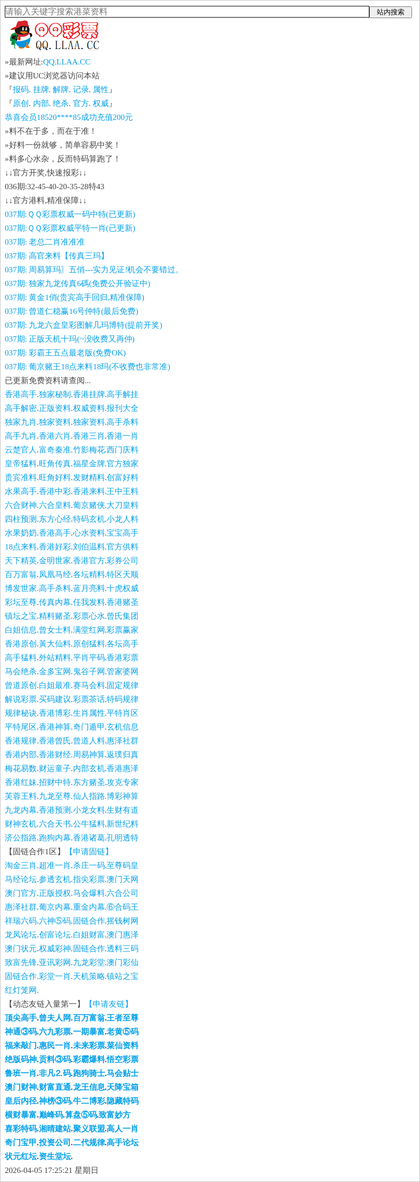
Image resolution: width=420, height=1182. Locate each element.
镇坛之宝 (21, 616)
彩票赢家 (123, 630)
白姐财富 (89, 934)
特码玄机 (89, 519)
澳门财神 (21, 1087)
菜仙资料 (123, 1045)
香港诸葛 (89, 837)
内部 (41, 103)
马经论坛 (21, 879)
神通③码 (21, 1031)
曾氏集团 (123, 616)
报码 (21, 89)
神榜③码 (55, 1101)
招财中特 (55, 782)
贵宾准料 (21, 477)
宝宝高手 (123, 533)
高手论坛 (123, 1142)
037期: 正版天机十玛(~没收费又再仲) (70, 339)
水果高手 (21, 491)
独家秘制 (55, 394)
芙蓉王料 (21, 796)
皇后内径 (21, 1101)
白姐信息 (21, 630)
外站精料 (55, 657)
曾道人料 (89, 740)
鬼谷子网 (89, 671)
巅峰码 (51, 1115)
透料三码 (123, 948)
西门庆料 (123, 450)
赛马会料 (89, 685)
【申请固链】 (89, 851)
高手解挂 (123, 394)
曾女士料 (55, 630)
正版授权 (55, 893)
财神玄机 (21, 824)
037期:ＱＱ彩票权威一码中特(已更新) (70, 214)
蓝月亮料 (89, 588)
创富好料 (123, 477)
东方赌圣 (89, 782)
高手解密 (21, 408)
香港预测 (55, 810)
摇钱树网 (123, 921)
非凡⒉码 (55, 1073)
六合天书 (55, 824)
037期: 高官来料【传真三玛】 (57, 256)
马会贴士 (123, 1073)
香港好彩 (55, 547)
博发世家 (21, 588)
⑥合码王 (123, 907)
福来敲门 (21, 1045)
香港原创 (21, 643)
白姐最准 (55, 685)
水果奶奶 (21, 533)
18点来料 (21, 547)
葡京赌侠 (89, 505)
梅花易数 (21, 768)
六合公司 (123, 893)
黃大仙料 (55, 643)
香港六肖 (55, 436)
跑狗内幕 (55, 837)
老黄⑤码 (123, 1031)
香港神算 (55, 727)
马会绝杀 (21, 671)
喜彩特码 (21, 1128)
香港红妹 (21, 782)
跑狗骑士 (89, 1073)
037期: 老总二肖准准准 (45, 242)
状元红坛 (21, 1156)
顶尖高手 (21, 1018)
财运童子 (55, 768)
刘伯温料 (89, 547)
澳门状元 (21, 948)
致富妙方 (115, 1115)
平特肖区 (123, 713)
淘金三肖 (21, 865)
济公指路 (21, 837)
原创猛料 (89, 643)
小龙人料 (123, 519)
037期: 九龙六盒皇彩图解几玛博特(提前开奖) (83, 325)
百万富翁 (21, 574)
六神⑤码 (55, 921)
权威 (101, 103)
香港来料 (89, 491)
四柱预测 (21, 519)
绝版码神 (21, 1059)
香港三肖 (89, 436)
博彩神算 (123, 796)
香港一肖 (123, 436)
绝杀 (61, 103)
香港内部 (21, 754)
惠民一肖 (55, 1045)
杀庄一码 (89, 865)
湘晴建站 (55, 1128)
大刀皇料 (123, 505)
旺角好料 (55, 477)
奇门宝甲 (21, 1142)
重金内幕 (89, 907)
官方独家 (123, 463)
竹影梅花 (89, 450)
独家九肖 (21, 422)
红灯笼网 (21, 990)
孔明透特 (123, 837)
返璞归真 (123, 754)
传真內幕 (55, 602)
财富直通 (55, 1087)
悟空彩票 (123, 1059)
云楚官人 (21, 450)
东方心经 (55, 519)
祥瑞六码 (21, 921)
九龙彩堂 (89, 962)
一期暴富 (89, 1031)
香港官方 (89, 560)
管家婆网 (123, 671)
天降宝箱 (123, 1087)
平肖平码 (89, 657)
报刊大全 (123, 408)
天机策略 (89, 976)
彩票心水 (89, 616)
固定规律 (123, 685)
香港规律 (21, 740)
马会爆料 (89, 893)
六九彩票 (55, 1031)
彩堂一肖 (55, 976)
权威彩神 (55, 948)
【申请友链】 (109, 1004)
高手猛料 (21, 657)
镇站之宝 (123, 976)
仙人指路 (89, 796)
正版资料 (55, 408)
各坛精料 (89, 574)
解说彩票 (21, 699)
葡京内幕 (55, 907)
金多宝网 (55, 671)
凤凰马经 (55, 574)
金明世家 (55, 560)
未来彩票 (89, 1045)
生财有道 (123, 810)
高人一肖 (123, 1128)
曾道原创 (21, 685)
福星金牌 (89, 463)
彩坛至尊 (21, 602)
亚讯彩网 (55, 962)
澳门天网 (123, 879)
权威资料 (89, 408)
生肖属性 (89, 713)
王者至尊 (123, 1018)
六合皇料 (55, 505)
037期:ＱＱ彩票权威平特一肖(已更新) (70, 228)
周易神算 (89, 754)
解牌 (61, 89)
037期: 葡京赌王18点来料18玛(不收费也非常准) (87, 366)
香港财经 (55, 754)
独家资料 (55, 422)
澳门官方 (21, 893)
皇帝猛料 (21, 463)
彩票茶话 (89, 699)
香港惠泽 (123, 768)
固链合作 (89, 921)
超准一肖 (55, 865)
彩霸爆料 (89, 1059)
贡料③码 (55, 1059)
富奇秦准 (55, 450)
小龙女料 (89, 810)
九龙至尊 (55, 796)
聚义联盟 (89, 1128)
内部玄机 (89, 768)
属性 (101, 89)
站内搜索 (391, 12)
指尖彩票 (89, 879)
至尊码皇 (123, 865)
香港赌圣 (123, 602)
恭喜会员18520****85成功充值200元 (69, 117)
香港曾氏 (55, 740)
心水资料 (89, 533)
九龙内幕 (21, 810)
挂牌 (41, 89)
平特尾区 (21, 727)
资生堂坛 (55, 1156)
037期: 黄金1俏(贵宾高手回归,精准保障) (74, 297)
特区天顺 (123, 574)
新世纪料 (123, 824)
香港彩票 (123, 657)
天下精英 (21, 560)
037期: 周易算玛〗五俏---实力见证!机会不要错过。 (94, 269)
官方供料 (123, 547)
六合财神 (21, 505)
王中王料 (123, 491)
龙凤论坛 (21, 934)
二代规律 (89, 1142)
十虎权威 (123, 588)
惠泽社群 (123, 740)
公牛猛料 (89, 824)
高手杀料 (123, 422)
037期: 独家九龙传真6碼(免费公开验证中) (77, 283)
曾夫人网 (55, 1018)
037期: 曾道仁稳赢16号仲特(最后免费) (71, 311)
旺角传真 (55, 463)
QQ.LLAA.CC (67, 62)
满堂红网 (89, 630)
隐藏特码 (123, 1101)
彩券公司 (123, 560)
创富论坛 (55, 934)
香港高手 (21, 394)
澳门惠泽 (123, 934)
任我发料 (89, 602)
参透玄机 (55, 879)
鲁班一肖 (21, 1073)
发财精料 (89, 477)
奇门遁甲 (89, 727)
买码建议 (55, 699)
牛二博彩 (89, 1101)
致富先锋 (21, 962)
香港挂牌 (89, 394)
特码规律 (123, 699)
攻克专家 (123, 782)
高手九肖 (21, 436)
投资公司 (55, 1142)
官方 (81, 103)
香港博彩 (55, 713)
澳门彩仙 (123, 962)
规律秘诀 (21, 713)
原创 (21, 103)
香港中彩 (55, 491)
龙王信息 (89, 1087)
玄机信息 (123, 727)
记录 (81, 89)
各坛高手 (123, 643)
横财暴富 (21, 1115)
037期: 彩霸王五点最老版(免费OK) (65, 353)
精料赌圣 (55, 616)
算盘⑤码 (81, 1115)
